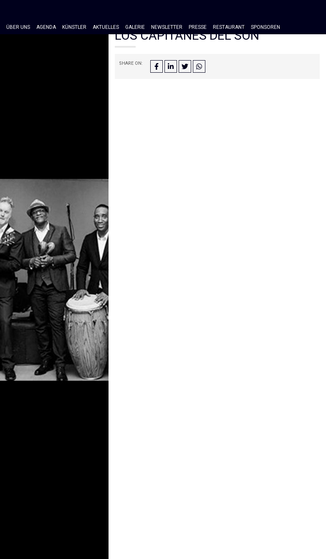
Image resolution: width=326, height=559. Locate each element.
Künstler (74, 27)
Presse (198, 27)
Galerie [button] (135, 27)
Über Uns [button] (18, 27)
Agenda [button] (46, 27)
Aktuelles (106, 27)
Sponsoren (265, 27)
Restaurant (229, 27)
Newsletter (166, 27)
